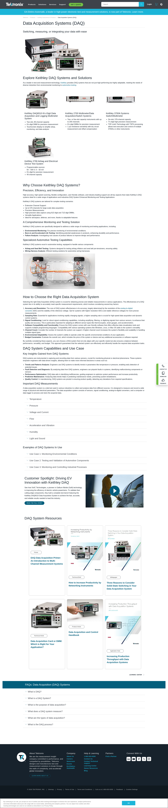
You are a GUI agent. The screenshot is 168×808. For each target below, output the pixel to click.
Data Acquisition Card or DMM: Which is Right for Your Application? (46, 644)
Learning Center (135, 675)
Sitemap (51, 774)
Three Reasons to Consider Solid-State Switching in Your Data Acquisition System (121, 586)
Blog (86, 755)
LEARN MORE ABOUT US (40, 760)
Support (62, 4)
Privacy (59, 774)
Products (32, 4)
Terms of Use (69, 774)
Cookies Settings (132, 774)
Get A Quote (76, 4)
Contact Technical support (91, 747)
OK (129, 803)
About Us (70, 741)
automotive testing (69, 85)
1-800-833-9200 (90, 741)
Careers (70, 743)
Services (52, 4)
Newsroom (71, 746)
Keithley (64, 83)
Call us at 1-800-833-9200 (104, 774)
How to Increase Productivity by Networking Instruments (85, 584)
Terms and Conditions (84, 774)
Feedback (119, 774)
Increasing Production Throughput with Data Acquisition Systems (118, 659)
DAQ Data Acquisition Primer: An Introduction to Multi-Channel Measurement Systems (47, 561)
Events (69, 748)
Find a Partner (111, 741)
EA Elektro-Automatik (71, 751)
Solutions (42, 4)
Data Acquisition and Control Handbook (83, 633)
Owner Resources (91, 752)
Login (148, 4)
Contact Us (88, 743)
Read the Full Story (34, 503)
